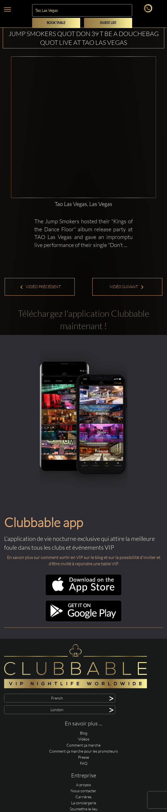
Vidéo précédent (40, 286)
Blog (83, 733)
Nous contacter (83, 790)
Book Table (56, 22)
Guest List (108, 22)
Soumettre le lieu (84, 809)
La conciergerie (83, 802)
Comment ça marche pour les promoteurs (83, 751)
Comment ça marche (83, 745)
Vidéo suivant (127, 286)
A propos (83, 784)
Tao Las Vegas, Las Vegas (83, 203)
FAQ (83, 763)
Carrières (83, 796)
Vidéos (83, 739)
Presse (83, 757)
